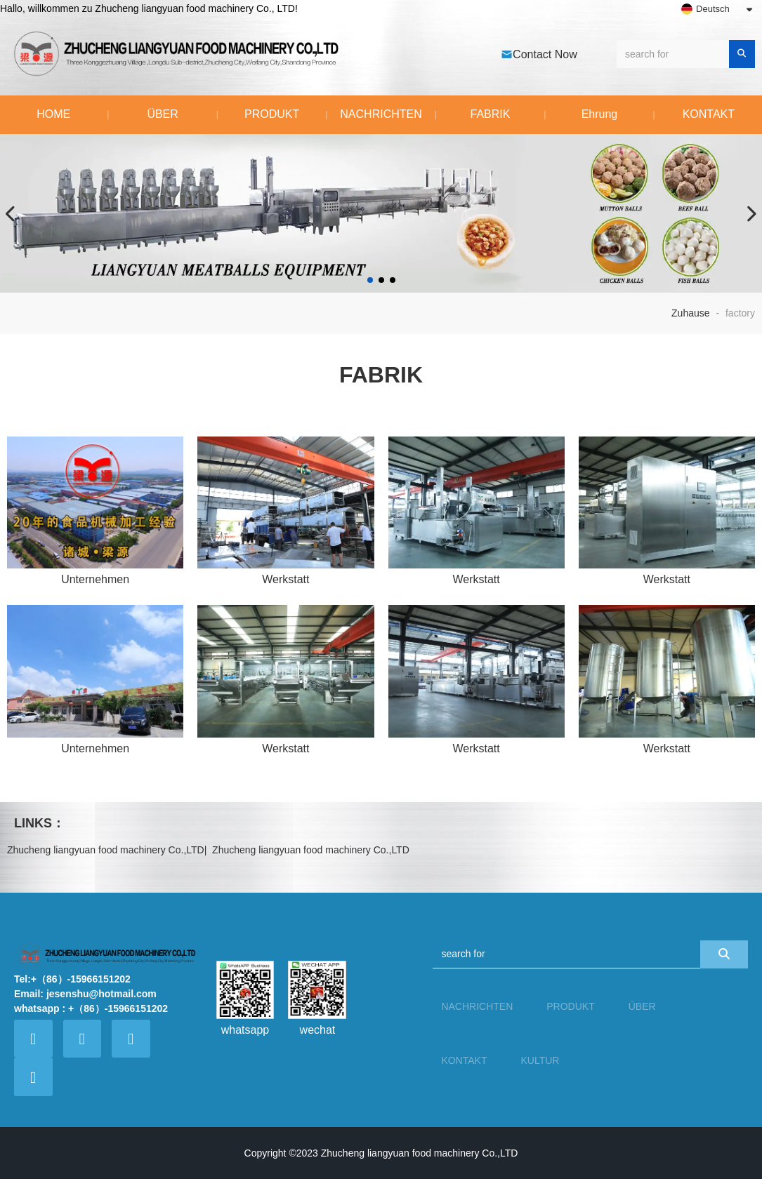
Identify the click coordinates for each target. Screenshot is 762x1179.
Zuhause (691, 313)
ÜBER (162, 114)
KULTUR (539, 1060)
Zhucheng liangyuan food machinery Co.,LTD (105, 849)
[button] (370, 280)
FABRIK (491, 114)
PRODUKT (271, 114)
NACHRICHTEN (380, 114)
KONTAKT (464, 1060)
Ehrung (600, 114)
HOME (53, 114)
